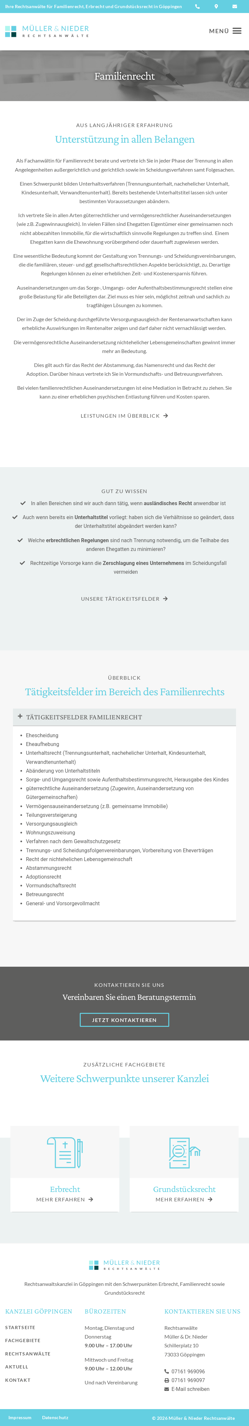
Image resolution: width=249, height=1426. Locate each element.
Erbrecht (65, 1189)
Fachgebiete (23, 1340)
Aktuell (16, 1366)
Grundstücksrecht (184, 1189)
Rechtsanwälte (28, 1353)
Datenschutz (55, 1417)
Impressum (20, 1417)
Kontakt (17, 1380)
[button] (222, 30)
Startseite (20, 1327)
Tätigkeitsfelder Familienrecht (84, 717)
